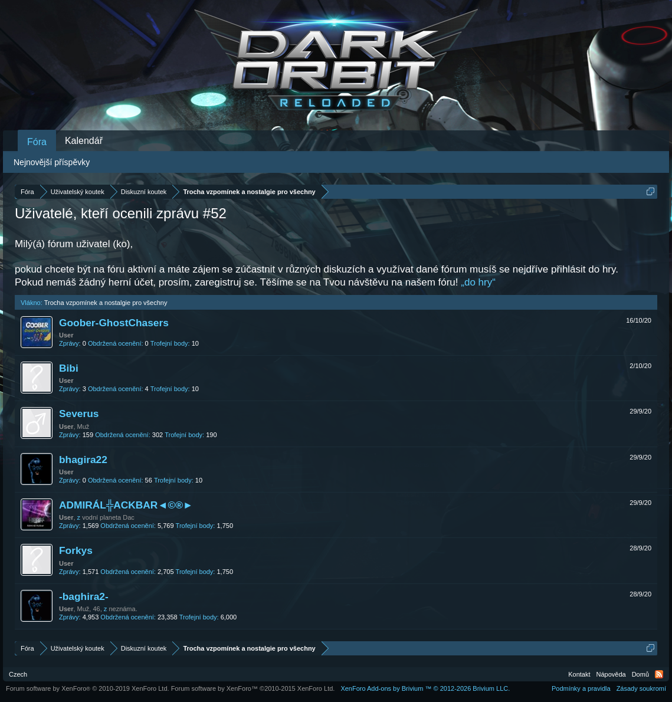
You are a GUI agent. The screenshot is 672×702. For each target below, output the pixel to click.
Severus (79, 413)
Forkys (76, 550)
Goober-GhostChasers (114, 323)
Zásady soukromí (641, 688)
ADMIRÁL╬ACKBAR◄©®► (126, 505)
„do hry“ (478, 282)
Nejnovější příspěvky (52, 162)
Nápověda (611, 674)
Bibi (68, 368)
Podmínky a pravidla (581, 688)
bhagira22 (83, 459)
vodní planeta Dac (108, 517)
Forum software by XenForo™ (253, 688)
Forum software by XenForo (87, 688)
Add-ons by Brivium (425, 688)
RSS (659, 674)
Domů (640, 674)
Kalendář (84, 141)
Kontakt (579, 674)
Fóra (37, 142)
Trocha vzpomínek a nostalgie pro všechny (106, 302)
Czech (18, 674)
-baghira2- (84, 596)
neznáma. (123, 608)
